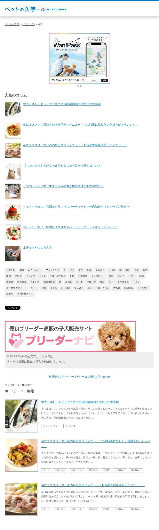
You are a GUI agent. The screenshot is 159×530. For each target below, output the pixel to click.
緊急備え (78, 288)
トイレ (136, 282)
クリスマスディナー (16, 288)
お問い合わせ (102, 376)
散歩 (102, 282)
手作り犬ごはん (58, 276)
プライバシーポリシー (71, 376)
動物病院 (128, 288)
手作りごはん (102, 288)
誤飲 (44, 288)
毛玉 (89, 288)
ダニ (80, 270)
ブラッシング (52, 270)
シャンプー (143, 288)
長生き (53, 288)
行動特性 (82, 276)
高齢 (72, 276)
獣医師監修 (49, 282)
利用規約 (54, 376)
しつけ (112, 270)
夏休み (68, 282)
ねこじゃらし (35, 270)
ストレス (34, 282)
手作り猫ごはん (25, 294)
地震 (141, 276)
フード (79, 282)
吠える (121, 276)
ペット (42, 276)
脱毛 (136, 270)
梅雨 (8, 276)
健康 (21, 270)
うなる (131, 276)
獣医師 (9, 282)
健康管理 (21, 282)
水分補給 (65, 288)
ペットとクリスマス (119, 282)
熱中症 (9, 294)
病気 (145, 270)
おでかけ (10, 270)
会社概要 (90, 376)
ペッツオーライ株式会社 (18, 385)
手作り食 (91, 282)
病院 (111, 276)
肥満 (89, 270)
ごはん (18, 276)
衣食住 (116, 288)
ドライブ (30, 276)
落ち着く (99, 270)
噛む (128, 270)
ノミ (72, 270)
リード (34, 288)
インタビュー (98, 276)
